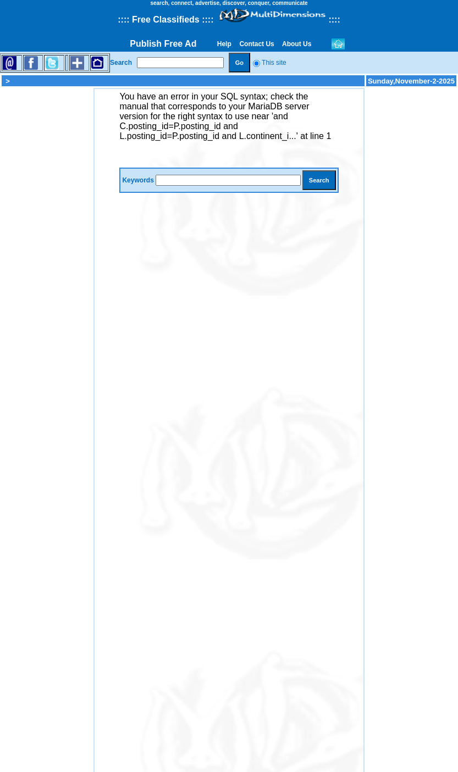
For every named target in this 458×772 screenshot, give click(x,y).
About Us (296, 44)
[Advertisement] (47, 253)
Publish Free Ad (163, 43)
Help (224, 44)
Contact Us (257, 44)
